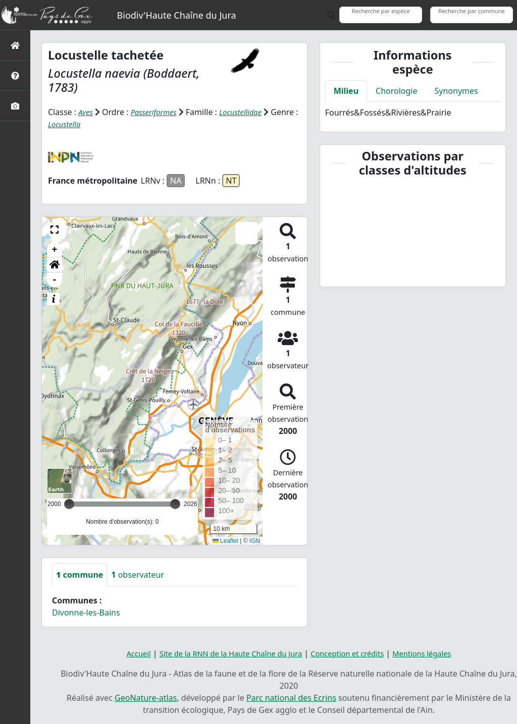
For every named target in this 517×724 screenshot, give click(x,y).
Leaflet (225, 540)
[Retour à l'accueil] (15, 45)
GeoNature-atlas (146, 697)
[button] (54, 229)
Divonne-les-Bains (86, 612)
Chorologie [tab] (396, 90)
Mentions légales (433, 653)
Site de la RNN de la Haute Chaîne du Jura (225, 653)
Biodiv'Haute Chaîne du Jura (176, 15)
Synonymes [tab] (456, 90)
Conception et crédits (353, 653)
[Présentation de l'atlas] (15, 75)
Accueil (125, 653)
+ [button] (55, 250)
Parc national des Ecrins (291, 697)
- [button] (55, 280)
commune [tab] (79, 574)
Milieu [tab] (346, 90)
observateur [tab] (137, 574)
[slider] (175, 504)
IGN (254, 540)
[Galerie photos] (15, 106)
